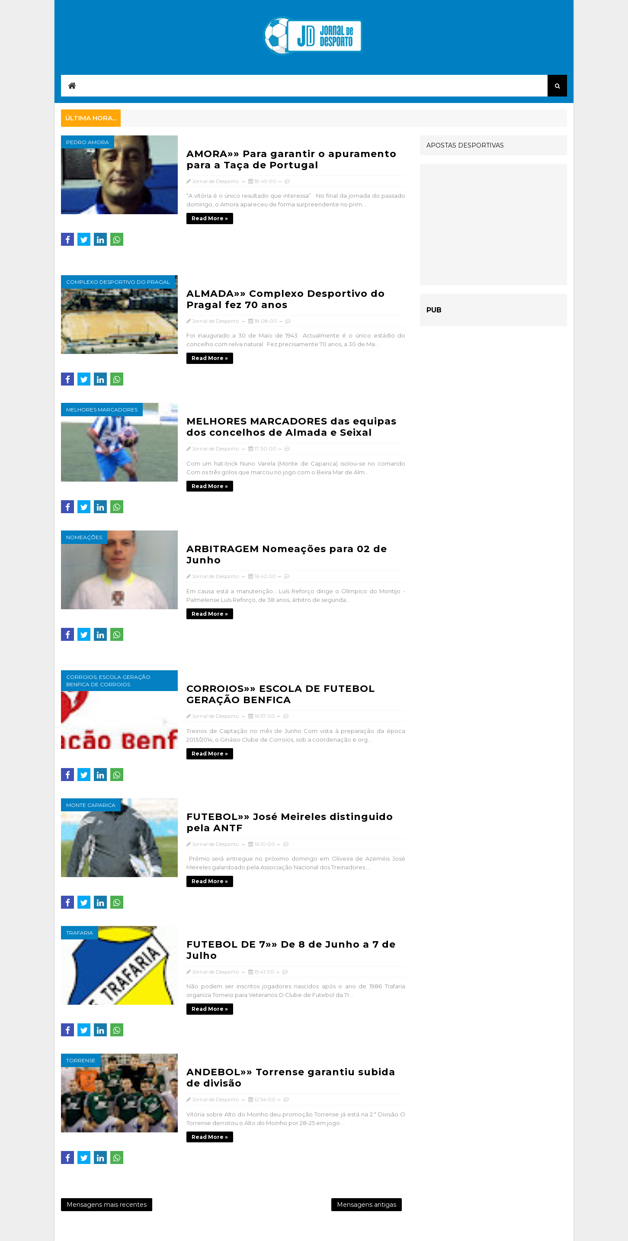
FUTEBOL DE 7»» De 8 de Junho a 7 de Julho (291, 950)
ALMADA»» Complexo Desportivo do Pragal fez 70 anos (285, 299)
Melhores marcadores (102, 409)
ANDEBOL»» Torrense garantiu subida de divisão (290, 1077)
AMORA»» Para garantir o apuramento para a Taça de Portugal (291, 159)
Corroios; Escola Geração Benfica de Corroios (108, 681)
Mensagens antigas (366, 1205)
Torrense (81, 1060)
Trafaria (79, 932)
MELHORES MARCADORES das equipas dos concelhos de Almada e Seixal (291, 426)
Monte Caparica (90, 805)
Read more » (210, 218)
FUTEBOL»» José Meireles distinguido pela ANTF (289, 822)
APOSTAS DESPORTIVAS (465, 145)
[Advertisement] (493, 224)
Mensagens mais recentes (107, 1205)
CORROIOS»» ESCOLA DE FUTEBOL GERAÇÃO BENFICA (280, 694)
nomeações (84, 537)
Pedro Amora (87, 142)
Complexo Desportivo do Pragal (118, 282)
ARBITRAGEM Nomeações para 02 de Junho (286, 554)
